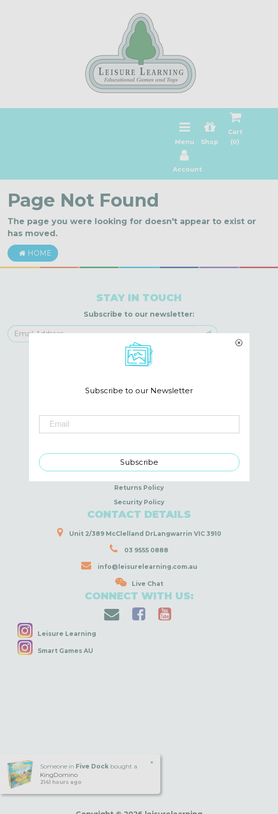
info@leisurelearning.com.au (139, 565)
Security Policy (139, 502)
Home (33, 253)
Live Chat (139, 582)
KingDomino (59, 774)
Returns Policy (139, 487)
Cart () (235, 131)
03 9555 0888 (139, 549)
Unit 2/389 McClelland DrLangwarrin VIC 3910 (139, 532)
